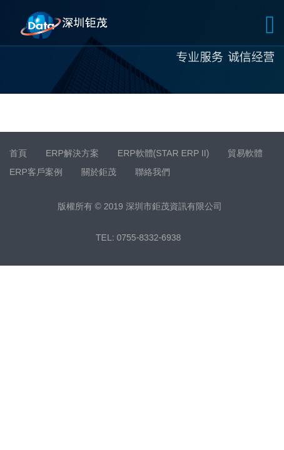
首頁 (18, 153)
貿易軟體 (245, 153)
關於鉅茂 (98, 172)
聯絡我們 (152, 172)
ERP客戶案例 (36, 172)
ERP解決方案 (72, 153)
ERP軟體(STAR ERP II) (164, 153)
